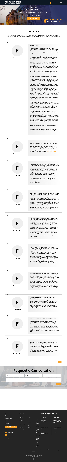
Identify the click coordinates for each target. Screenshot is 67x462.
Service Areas (21, 413)
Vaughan (21, 425)
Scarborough (22, 420)
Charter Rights (37, 446)
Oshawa (29, 422)
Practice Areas (37, 414)
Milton (29, 415)
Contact (6, 421)
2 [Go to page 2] (54, 362)
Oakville (29, 420)
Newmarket (22, 422)
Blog (6, 420)
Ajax (28, 425)
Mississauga (22, 429)
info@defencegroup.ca (12, 435)
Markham (21, 427)
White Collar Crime (38, 436)
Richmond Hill (22, 424)
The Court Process (8, 416)
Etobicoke (21, 417)
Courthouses (30, 428)
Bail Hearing (38, 441)
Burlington (29, 419)
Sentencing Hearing (38, 443)
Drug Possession (38, 420)
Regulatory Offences (38, 439)
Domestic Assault (37, 417)
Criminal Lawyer (43, 206)
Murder (37, 432)
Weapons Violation (38, 430)
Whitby (29, 424)
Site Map (7, 423)
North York (21, 418)
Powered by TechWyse (33, 456)
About (6, 415)
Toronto (21, 415)
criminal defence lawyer (51, 151)
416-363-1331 (55, 3)
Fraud (37, 433)
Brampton (29, 417)
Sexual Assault (37, 426)
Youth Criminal (37, 423)
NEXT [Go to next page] (60, 362)
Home (6, 27)
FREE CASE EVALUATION (11, 426)
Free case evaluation (33, 18)
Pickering (29, 427)
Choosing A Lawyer (8, 418)
